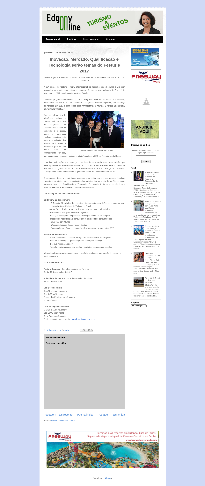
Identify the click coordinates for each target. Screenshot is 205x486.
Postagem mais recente (58, 414)
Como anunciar (91, 39)
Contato (110, 39)
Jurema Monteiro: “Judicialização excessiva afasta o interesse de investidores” (152, 230)
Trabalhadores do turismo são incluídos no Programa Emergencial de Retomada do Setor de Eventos (146, 179)
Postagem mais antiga (111, 414)
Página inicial (53, 39)
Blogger (108, 478)
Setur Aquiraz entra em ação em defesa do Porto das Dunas (153, 204)
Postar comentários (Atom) (63, 421)
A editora (71, 39)
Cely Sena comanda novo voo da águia (152, 255)
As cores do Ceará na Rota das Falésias (152, 280)
